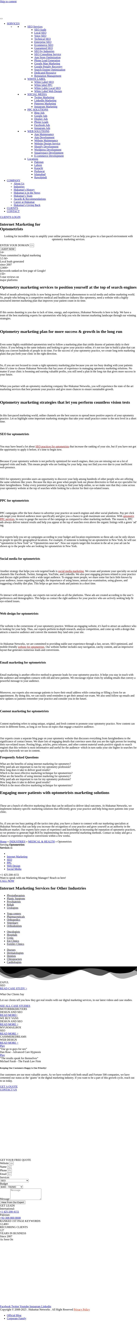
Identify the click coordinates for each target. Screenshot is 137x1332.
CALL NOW (7, 880)
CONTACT (13, 211)
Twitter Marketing (44, 97)
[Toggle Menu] (1, 18)
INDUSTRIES (17, 841)
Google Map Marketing (47, 63)
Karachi (38, 168)
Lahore (38, 165)
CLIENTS (12, 208)
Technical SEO (42, 38)
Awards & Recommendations (30, 198)
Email (3, 1173)
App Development (44, 137)
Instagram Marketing (45, 106)
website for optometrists (31, 646)
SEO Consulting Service (47, 54)
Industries (19, 186)
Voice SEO (40, 35)
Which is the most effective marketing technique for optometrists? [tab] (36, 773)
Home (3, 841)
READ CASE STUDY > (13, 988)
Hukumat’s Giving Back (27, 205)
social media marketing (71, 571)
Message (5, 1201)
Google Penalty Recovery (48, 66)
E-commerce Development (49, 155)
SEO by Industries (44, 51)
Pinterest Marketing (45, 103)
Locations (32, 158)
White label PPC (43, 85)
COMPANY (13, 180)
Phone (4, 1170)
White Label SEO (44, 82)
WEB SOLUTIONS (38, 131)
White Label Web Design (48, 91)
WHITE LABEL (36, 78)
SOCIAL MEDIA (37, 94)
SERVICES (13, 23)
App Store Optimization (47, 57)
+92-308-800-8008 (10, 1219)
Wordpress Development (47, 149)
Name (3, 1166)
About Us (19, 183)
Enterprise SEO (42, 42)
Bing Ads (39, 112)
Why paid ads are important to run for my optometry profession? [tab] (35, 766)
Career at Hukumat (24, 202)
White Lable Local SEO (47, 88)
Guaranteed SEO (43, 48)
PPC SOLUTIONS (37, 109)
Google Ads (40, 115)
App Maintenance (44, 134)
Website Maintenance (46, 140)
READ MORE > (9, 1024)
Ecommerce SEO (43, 45)
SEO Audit (40, 29)
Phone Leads (41, 122)
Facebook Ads (42, 125)
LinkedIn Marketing (45, 100)
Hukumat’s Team (23, 195)
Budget (4, 1183)
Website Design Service (47, 143)
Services (4, 1177)
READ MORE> (9, 1015)
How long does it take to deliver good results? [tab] (25, 769)
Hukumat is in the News (27, 192)
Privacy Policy (82, 1311)
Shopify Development (46, 146)
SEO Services (34, 26)
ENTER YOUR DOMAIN (15, 245)
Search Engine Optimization (49, 69)
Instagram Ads (42, 128)
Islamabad (40, 174)
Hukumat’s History (24, 189)
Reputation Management (47, 75)
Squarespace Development (48, 152)
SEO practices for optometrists (52, 446)
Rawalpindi (40, 177)
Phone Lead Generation (47, 60)
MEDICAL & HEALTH (41, 841)
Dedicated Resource (45, 72)
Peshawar (39, 171)
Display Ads (41, 118)
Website (4, 1163)
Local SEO (40, 32)
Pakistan (38, 162)
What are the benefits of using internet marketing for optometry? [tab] (35, 763)
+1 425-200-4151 (9, 1213)
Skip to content (8, 1)
